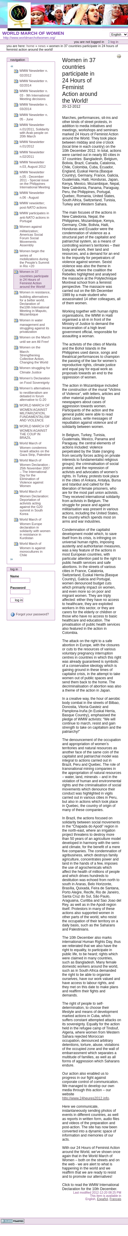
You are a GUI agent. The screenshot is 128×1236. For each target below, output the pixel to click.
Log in (114, 42)
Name (14, 576)
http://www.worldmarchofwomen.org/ (29, 37)
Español (102, 1199)
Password (17, 587)
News (42, 46)
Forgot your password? (29, 614)
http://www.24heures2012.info (85, 1098)
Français (115, 1199)
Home (30, 46)
